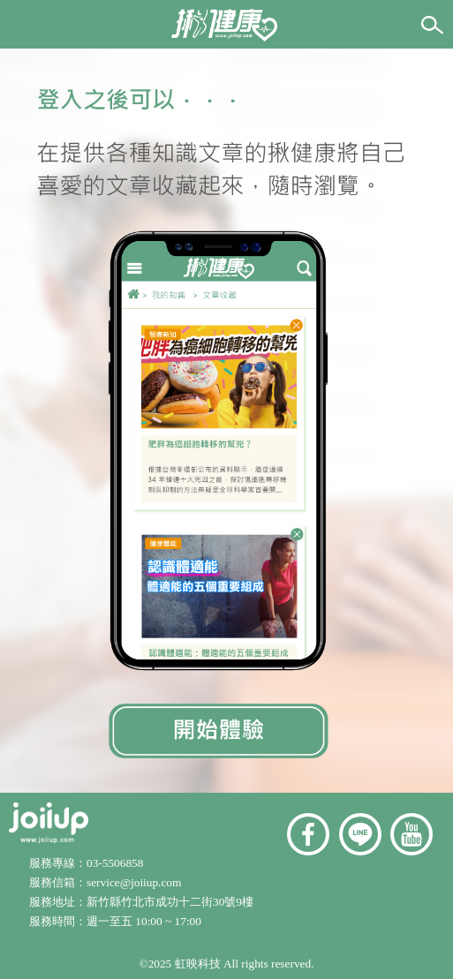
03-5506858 (115, 863)
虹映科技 (198, 963)
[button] (29, 23)
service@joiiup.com (136, 882)
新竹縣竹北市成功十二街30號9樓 (170, 901)
